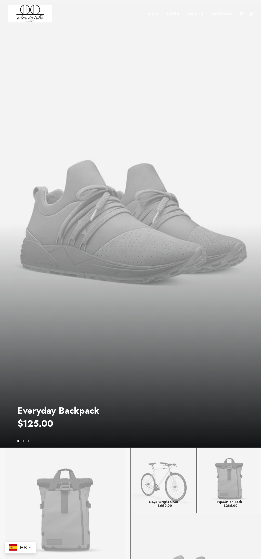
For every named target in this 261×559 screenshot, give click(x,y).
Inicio (152, 13)
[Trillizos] (30, 13)
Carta (173, 13)
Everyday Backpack (58, 410)
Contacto (222, 13)
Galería (195, 13)
